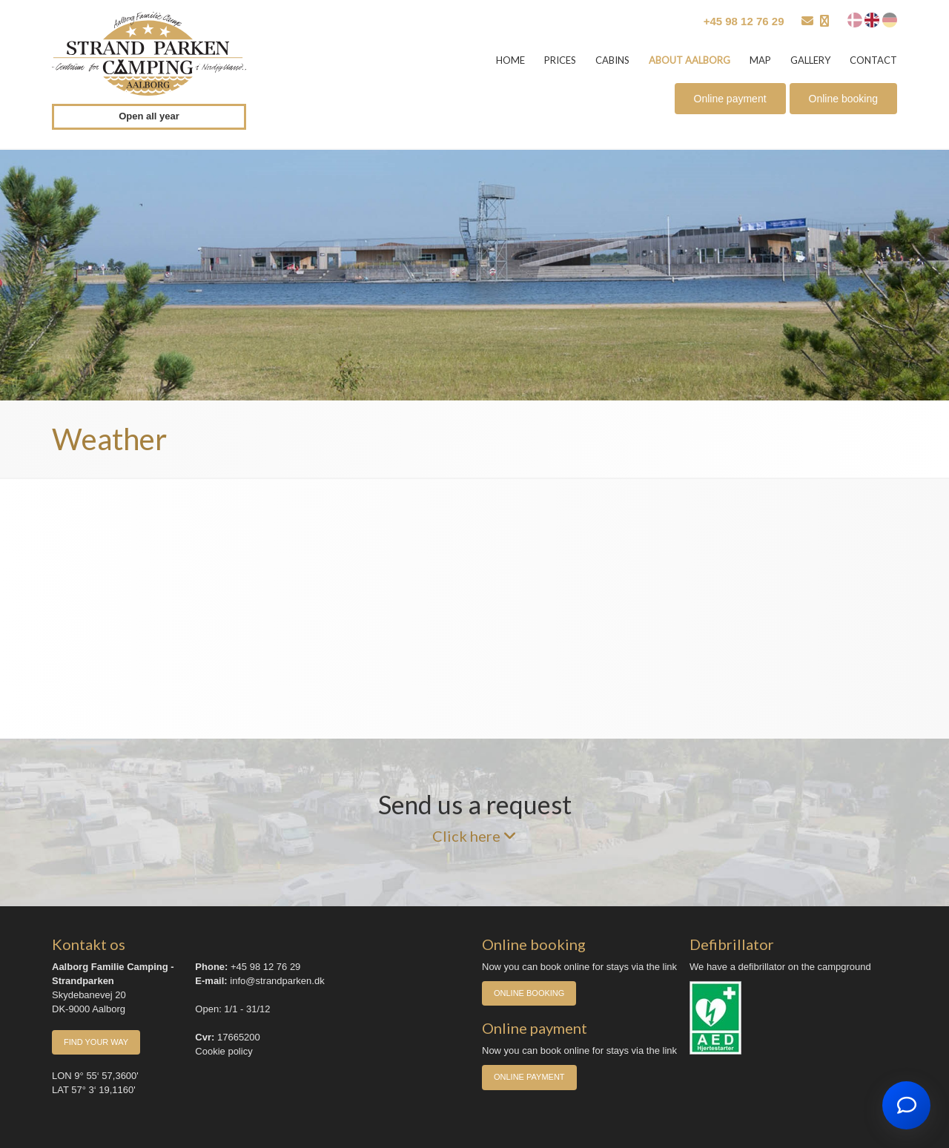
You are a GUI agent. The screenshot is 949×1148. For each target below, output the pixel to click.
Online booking (843, 99)
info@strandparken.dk (277, 980)
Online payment (730, 99)
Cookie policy (223, 1051)
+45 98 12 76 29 (744, 21)
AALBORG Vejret (474, 608)
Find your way (96, 1042)
